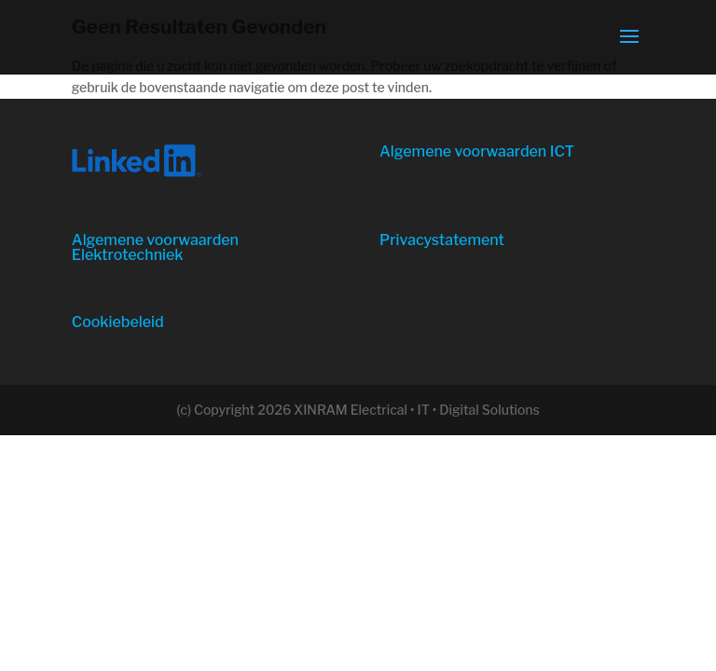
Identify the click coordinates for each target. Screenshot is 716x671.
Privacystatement (441, 240)
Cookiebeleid (118, 322)
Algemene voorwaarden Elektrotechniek (155, 247)
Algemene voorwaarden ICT (476, 151)
